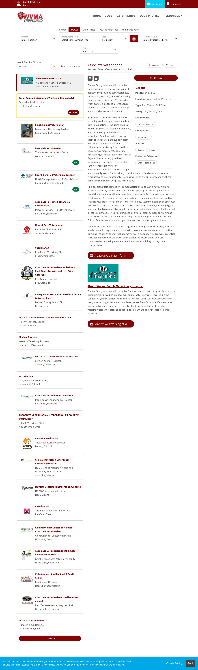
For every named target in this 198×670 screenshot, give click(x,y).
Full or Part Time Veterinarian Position (56, 356)
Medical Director (28, 336)
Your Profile (149, 15)
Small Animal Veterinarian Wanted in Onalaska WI (46, 97)
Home (97, 15)
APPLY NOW (156, 77)
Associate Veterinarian (48, 78)
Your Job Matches (109, 29)
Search (62, 29)
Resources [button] (172, 15)
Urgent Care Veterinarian (49, 225)
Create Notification (70, 66)
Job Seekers (155, 4)
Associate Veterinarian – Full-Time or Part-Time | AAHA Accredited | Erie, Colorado (55, 271)
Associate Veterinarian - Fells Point (55, 395)
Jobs (108, 15)
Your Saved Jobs (130, 29)
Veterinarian (42, 247)
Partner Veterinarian (46, 438)
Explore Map (89, 29)
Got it (190, 663)
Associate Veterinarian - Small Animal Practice (45, 317)
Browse (74, 29)
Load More (50, 638)
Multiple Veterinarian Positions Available (58, 486)
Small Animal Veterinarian (49, 124)
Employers (174, 4)
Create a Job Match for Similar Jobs (112, 255)
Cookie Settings (175, 663)
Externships (126, 15)
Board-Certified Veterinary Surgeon (55, 174)
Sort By (22, 66)
